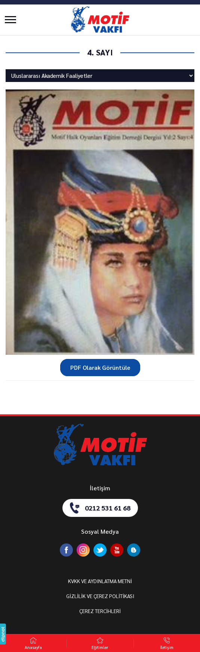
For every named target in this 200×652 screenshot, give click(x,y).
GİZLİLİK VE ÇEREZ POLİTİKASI (100, 595)
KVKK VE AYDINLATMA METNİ (100, 581)
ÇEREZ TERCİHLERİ (100, 610)
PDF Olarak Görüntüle (100, 367)
